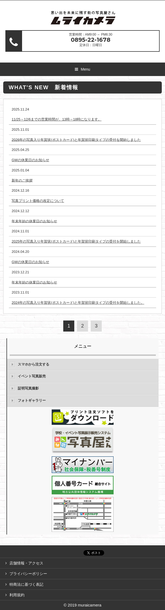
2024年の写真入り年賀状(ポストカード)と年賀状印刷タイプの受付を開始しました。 (78, 303)
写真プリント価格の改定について (38, 201)
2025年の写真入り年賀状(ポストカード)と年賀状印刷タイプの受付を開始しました (76, 241)
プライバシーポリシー (28, 573)
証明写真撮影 (28, 388)
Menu (85, 69)
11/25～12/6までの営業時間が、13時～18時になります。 (56, 119)
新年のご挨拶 (22, 180)
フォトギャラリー (32, 400)
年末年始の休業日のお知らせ (34, 221)
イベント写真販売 (32, 376)
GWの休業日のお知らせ (30, 160)
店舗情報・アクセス (26, 563)
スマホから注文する (33, 364)
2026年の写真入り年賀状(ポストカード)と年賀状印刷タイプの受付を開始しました (76, 139)
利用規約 (16, 595)
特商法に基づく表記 (26, 584)
